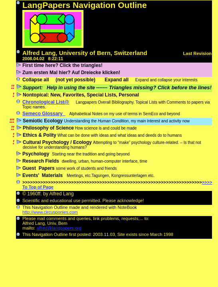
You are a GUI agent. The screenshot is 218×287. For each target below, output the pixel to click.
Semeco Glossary (43, 113)
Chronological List (43, 102)
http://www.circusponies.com (50, 212)
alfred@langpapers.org (58, 228)
